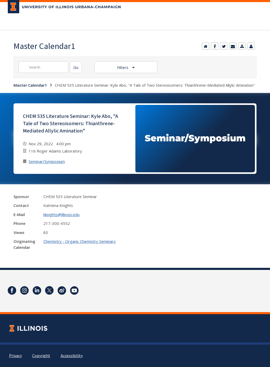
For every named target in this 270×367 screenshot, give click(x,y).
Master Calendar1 (30, 85)
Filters (123, 67)
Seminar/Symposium (47, 161)
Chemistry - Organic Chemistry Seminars (79, 241)
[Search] (76, 67)
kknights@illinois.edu (61, 214)
